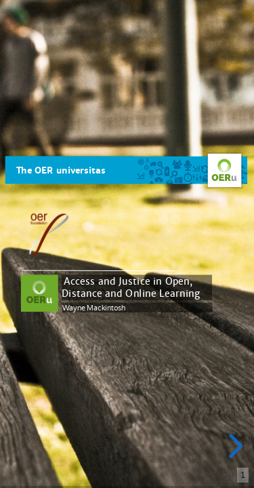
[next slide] (232, 446)
